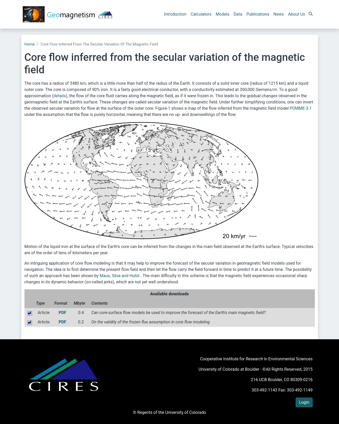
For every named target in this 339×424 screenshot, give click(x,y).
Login (304, 402)
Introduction (175, 14)
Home (29, 44)
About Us (296, 14)
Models (222, 14)
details (60, 95)
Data (238, 14)
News (278, 14)
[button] (311, 13)
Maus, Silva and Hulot (120, 275)
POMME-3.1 (301, 108)
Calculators (201, 14)
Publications (257, 14)
